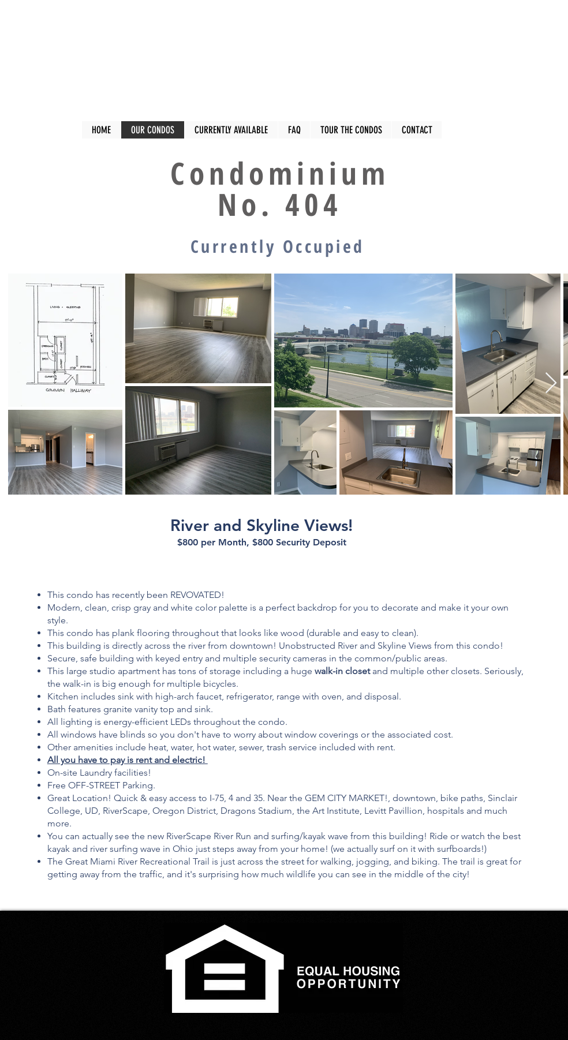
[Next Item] (551, 383)
